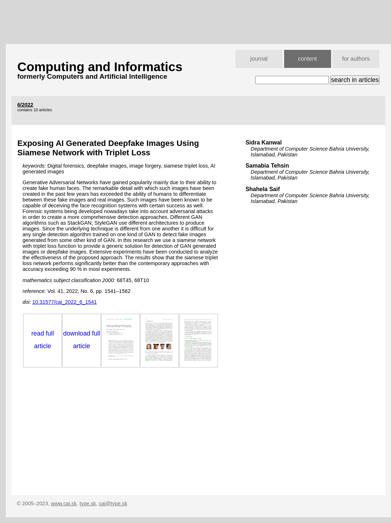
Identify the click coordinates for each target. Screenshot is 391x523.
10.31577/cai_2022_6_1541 (64, 302)
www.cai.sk (64, 503)
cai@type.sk (113, 503)
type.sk (87, 503)
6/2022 (25, 105)
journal (259, 59)
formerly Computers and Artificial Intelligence (92, 76)
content (307, 59)
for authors (356, 59)
